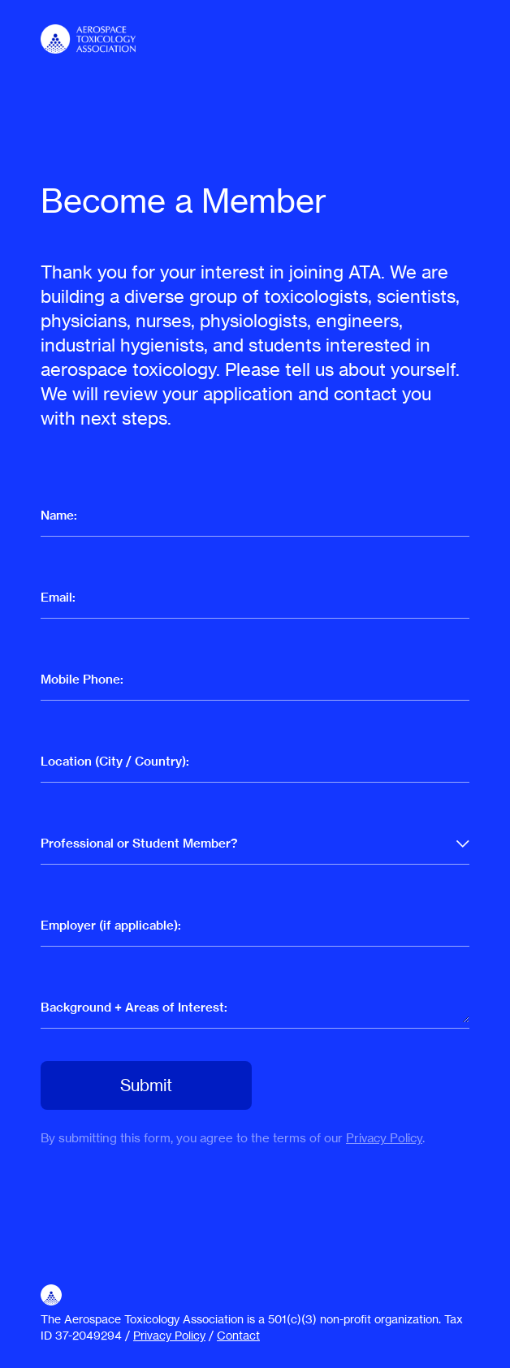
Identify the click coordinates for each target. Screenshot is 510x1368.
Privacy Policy (384, 1138)
